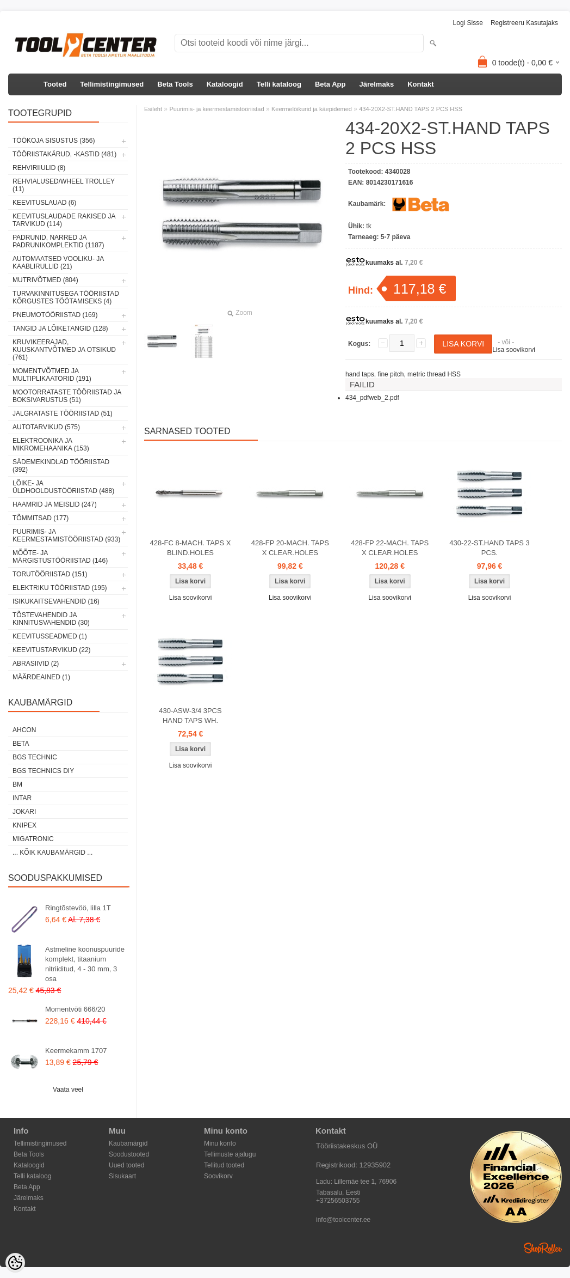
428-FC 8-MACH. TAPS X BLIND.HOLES (190, 548)
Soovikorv (218, 1176)
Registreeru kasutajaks (524, 23)
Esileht (153, 109)
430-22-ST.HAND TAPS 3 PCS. (489, 548)
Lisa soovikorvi (513, 350)
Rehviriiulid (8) (39, 168)
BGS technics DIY (43, 771)
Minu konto (220, 1143)
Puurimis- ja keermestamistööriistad (216, 109)
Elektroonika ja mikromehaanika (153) (51, 444)
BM (17, 784)
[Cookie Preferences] (15, 1263)
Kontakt (420, 84)
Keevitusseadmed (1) (50, 636)
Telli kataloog (279, 84)
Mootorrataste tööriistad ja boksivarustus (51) (67, 396)
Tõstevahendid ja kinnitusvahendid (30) (51, 618)
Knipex (24, 825)
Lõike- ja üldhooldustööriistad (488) (63, 487)
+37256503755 (338, 1200)
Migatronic (33, 839)
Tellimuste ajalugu (230, 1154)
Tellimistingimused (112, 84)
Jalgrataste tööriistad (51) (63, 413)
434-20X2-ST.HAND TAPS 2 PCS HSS (410, 109)
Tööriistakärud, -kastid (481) (64, 154)
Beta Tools (175, 84)
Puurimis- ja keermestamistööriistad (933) (66, 535)
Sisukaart (122, 1176)
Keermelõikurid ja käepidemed (311, 109)
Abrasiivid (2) (36, 663)
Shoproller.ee (543, 1248)
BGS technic (35, 757)
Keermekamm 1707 (76, 1050)
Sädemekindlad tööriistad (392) (61, 465)
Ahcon (24, 730)
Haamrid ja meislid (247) (55, 504)
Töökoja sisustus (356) (54, 140)
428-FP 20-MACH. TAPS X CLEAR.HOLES (290, 548)
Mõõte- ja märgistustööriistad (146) (60, 556)
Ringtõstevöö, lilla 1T (78, 908)
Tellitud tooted (224, 1165)
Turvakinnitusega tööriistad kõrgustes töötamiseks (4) (66, 297)
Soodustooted (129, 1154)
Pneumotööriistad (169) (55, 315)
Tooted (55, 84)
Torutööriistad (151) (50, 574)
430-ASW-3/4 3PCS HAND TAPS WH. (190, 716)
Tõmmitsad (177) (41, 518)
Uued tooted (126, 1165)
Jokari (24, 812)
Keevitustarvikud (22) (52, 650)
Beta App (330, 84)
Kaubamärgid (128, 1143)
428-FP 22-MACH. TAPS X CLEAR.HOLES (390, 548)
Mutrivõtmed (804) (45, 280)
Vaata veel (68, 1089)
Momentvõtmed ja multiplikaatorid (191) (52, 374)
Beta (21, 743)
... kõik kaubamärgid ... (52, 852)
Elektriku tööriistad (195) (60, 588)
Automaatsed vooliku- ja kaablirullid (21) (58, 262)
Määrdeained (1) (41, 677)
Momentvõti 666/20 (75, 1009)
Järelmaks (377, 84)
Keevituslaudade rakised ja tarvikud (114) (64, 220)
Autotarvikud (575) (46, 427)
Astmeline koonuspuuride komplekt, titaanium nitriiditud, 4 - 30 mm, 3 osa (85, 964)
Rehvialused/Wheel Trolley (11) (64, 185)
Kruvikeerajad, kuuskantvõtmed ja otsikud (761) (64, 349)
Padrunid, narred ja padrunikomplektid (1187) (58, 241)
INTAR (22, 798)
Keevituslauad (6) (44, 202)
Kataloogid (225, 84)
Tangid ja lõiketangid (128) (60, 328)
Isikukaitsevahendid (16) (56, 601)
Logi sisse (468, 23)
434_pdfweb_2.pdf (372, 397)
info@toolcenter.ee (343, 1220)
